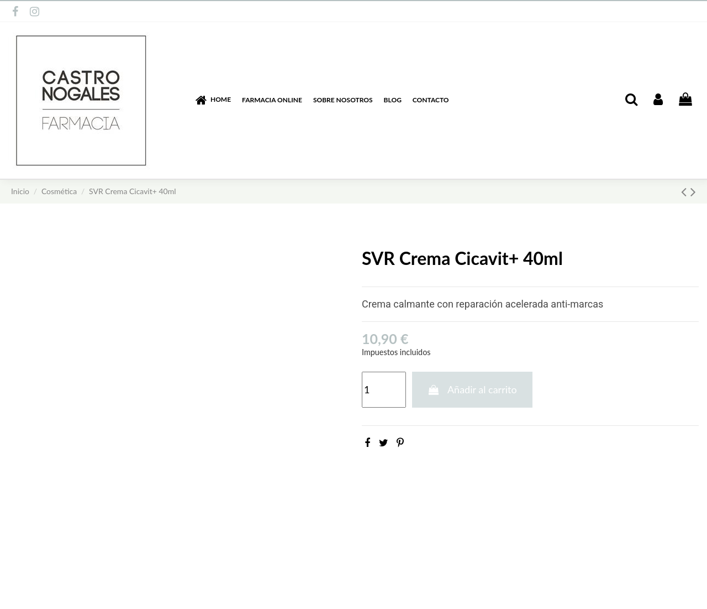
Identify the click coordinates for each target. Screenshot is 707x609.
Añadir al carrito (472, 389)
